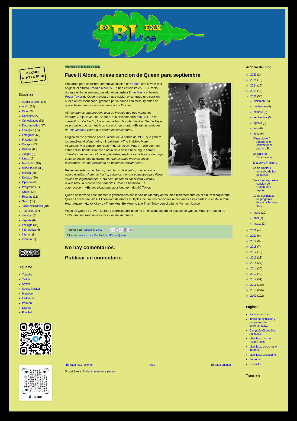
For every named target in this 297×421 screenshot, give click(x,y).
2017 (253, 252)
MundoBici (28, 163)
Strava (26, 284)
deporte (27, 220)
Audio (25, 106)
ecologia (27, 225)
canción (93, 235)
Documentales (31, 125)
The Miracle (77, 130)
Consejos (28, 116)
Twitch (26, 279)
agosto (258, 123)
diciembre (260, 101)
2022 (253, 96)
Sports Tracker (31, 288)
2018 (253, 246)
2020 (253, 235)
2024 (253, 85)
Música (113, 235)
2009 (253, 295)
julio (256, 128)
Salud (25, 201)
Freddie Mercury (101, 88)
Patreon (27, 303)
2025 (253, 80)
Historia (27, 149)
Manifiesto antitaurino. (263, 354)
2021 (253, 230)
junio (257, 133)
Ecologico (28, 130)
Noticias (27, 177)
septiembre (261, 117)
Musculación (30, 168)
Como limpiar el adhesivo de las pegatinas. (264, 171)
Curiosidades (30, 120)
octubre (259, 112)
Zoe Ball (142, 117)
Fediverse (28, 298)
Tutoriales (28, 210)
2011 (253, 284)
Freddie (103, 235)
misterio (27, 239)
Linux (25, 158)
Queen (135, 84)
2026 (253, 74)
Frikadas (27, 139)
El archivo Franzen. (265, 162)
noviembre (260, 106)
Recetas (27, 196)
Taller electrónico (32, 206)
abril (257, 218)
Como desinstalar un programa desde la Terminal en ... (265, 200)
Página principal (259, 314)
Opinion (27, 182)
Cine (25, 111)
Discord (27, 307)
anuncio (83, 235)
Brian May (135, 92)
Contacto (255, 364)
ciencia (26, 215)
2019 (253, 241)
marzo (258, 223)
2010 (253, 290)
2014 (253, 268)
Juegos (26, 154)
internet (26, 234)
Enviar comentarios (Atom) (99, 371)
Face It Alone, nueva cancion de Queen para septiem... (265, 185)
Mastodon (28, 293)
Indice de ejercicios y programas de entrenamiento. (262, 322)
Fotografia (28, 135)
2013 (253, 273)
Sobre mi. (255, 359)
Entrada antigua (221, 364)
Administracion (31, 101)
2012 (253, 279)
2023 (253, 91)
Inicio (152, 364)
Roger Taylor (73, 96)
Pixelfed (27, 312)
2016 (253, 257)
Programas (29, 187)
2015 (253, 263)
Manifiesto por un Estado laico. (260, 340)
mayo (257, 212)
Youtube (27, 274)
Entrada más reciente (79, 364)
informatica (29, 229)
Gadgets (27, 144)
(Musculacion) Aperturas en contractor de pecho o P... (263, 143)
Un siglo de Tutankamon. (263, 155)
